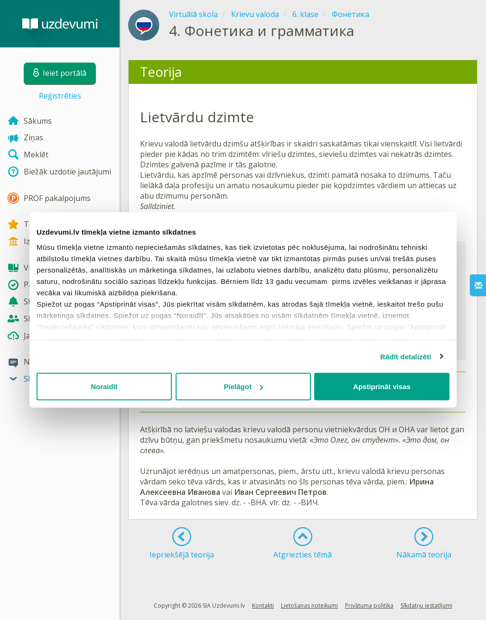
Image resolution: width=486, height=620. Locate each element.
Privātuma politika (369, 606)
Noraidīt (104, 387)
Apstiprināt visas (382, 387)
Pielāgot (243, 387)
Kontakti (263, 606)
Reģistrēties (60, 95)
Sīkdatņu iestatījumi (426, 606)
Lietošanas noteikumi (309, 606)
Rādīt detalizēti (405, 356)
